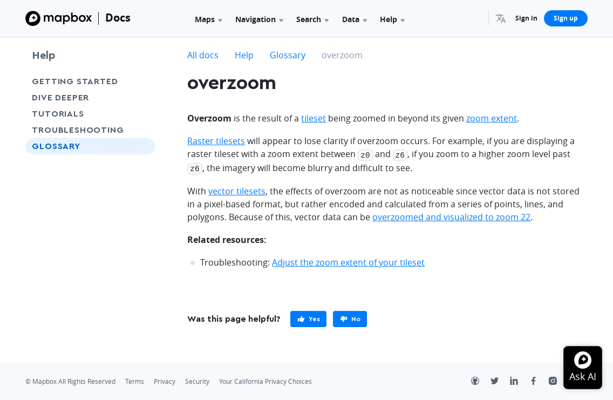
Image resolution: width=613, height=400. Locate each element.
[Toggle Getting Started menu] (143, 81)
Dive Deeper (60, 97)
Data (354, 19)
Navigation (259, 19)
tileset (313, 118)
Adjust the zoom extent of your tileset (348, 261)
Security (197, 379)
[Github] (481, 380)
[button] (502, 18)
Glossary (56, 146)
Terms (134, 379)
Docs (118, 17)
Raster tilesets (216, 141)
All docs (203, 55)
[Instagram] (558, 380)
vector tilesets (236, 189)
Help (392, 19)
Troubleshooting (78, 130)
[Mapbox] (58, 18)
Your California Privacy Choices (265, 379)
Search (312, 19)
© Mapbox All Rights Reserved (70, 379)
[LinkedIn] (519, 380)
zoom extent (491, 118)
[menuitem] (502, 18)
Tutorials (58, 114)
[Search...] (475, 18)
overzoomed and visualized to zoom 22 (451, 215)
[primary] (308, 317)
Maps (208, 19)
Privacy (164, 379)
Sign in (526, 18)
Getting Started (75, 81)
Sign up (566, 18)
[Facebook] (539, 380)
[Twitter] (500, 380)
